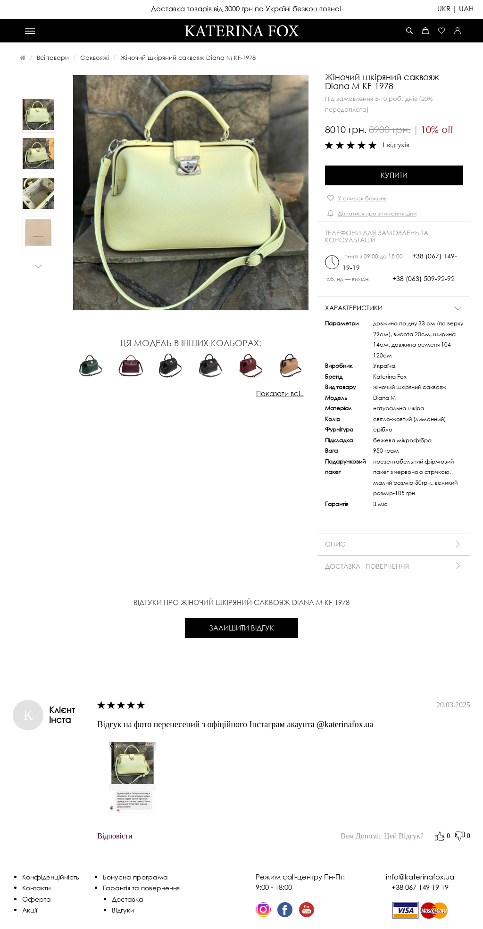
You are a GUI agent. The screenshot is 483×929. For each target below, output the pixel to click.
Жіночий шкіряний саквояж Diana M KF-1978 (188, 57)
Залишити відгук (241, 627)
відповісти (114, 836)
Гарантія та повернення (141, 888)
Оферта (36, 899)
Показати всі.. (280, 393)
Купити (394, 175)
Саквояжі (94, 57)
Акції (29, 910)
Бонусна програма (135, 877)
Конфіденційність (50, 877)
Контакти (36, 888)
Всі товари (53, 57)
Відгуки (123, 910)
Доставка (127, 899)
